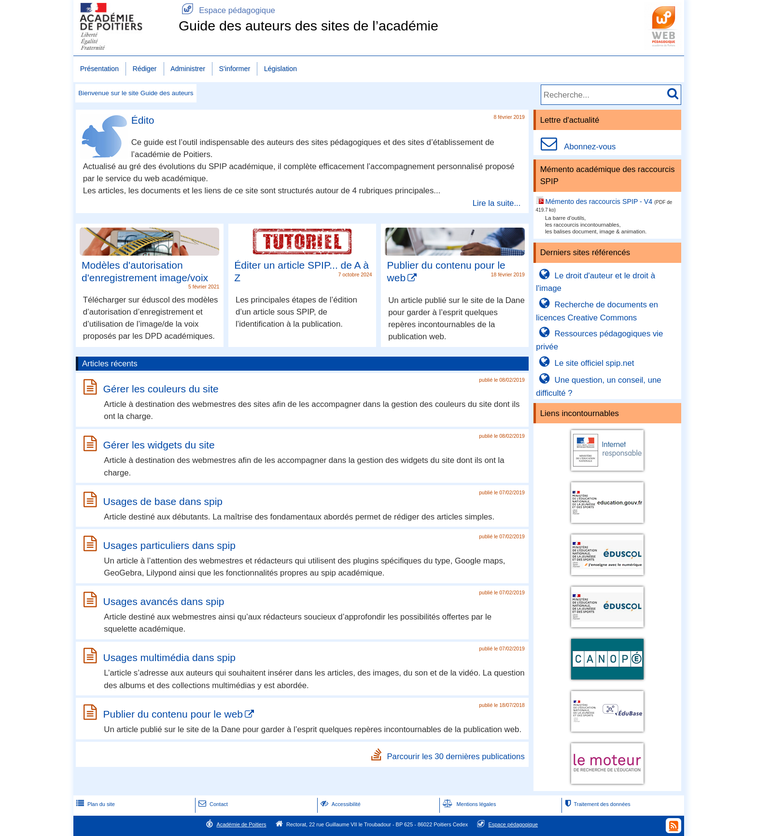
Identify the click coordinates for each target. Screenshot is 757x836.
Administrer (187, 68)
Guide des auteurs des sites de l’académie (308, 25)
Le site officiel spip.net (585, 363)
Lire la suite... (497, 203)
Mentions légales (468, 804)
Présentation (99, 68)
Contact (212, 804)
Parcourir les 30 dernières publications (455, 756)
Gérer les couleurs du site (161, 388)
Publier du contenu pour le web (173, 714)
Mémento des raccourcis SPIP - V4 (599, 201)
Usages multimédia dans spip (169, 657)
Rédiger (144, 68)
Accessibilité (340, 804)
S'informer (235, 68)
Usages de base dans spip (163, 501)
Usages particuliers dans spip (169, 545)
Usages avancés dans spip (163, 601)
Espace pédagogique (227, 10)
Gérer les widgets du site (159, 445)
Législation (280, 68)
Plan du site (94, 804)
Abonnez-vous (576, 146)
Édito (142, 120)
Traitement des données (596, 804)
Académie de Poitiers (241, 824)
